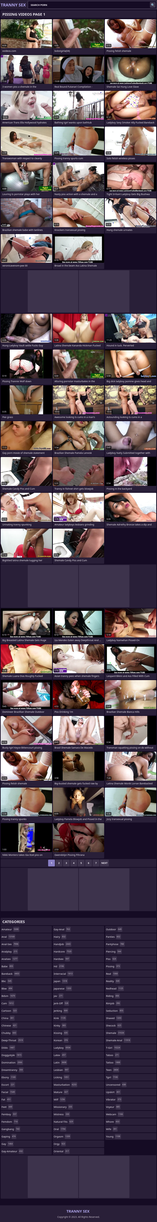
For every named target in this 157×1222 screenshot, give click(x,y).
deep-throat (13, 1040)
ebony (9, 1077)
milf (60, 1099)
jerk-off (61, 1003)
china (8, 1018)
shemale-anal (118, 1040)
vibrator (114, 1099)
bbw (7, 988)
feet (7, 1106)
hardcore (63, 951)
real (112, 973)
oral (60, 1129)
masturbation (65, 1084)
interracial (63, 973)
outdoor (114, 929)
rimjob (113, 1003)
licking (61, 1077)
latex (60, 1055)
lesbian (61, 1069)
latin (60, 1062)
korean (61, 1040)
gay (7, 1143)
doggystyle (12, 1055)
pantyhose (115, 944)
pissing (113, 966)
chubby (9, 1032)
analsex (10, 958)
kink (60, 1018)
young (113, 1136)
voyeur (113, 1106)
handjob (62, 944)
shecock (114, 1025)
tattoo (113, 1062)
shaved (114, 1018)
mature (61, 1092)
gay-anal (62, 929)
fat (6, 1099)
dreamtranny (13, 1069)
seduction (115, 1010)
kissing (61, 1032)
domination (12, 1062)
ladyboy (62, 1047)
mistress (62, 1114)
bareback (11, 973)
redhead (115, 988)
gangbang (11, 1129)
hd (59, 966)
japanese (63, 988)
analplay (10, 951)
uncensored (116, 1084)
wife (112, 1129)
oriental (62, 1151)
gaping (9, 1136)
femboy (9, 1114)
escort (8, 1084)
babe (8, 966)
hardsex (62, 958)
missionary (63, 1106)
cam (8, 1003)
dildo (8, 1047)
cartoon (9, 1010)
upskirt (113, 1092)
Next (104, 863)
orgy (60, 1143)
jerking (61, 1010)
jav (58, 995)
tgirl (112, 1077)
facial (9, 1092)
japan (61, 981)
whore (113, 1121)
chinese (9, 1025)
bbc (7, 981)
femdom (10, 1121)
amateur (10, 929)
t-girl (113, 1047)
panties (113, 936)
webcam (115, 1114)
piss (111, 958)
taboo (112, 1055)
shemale (115, 1032)
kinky (60, 1025)
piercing (114, 951)
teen (112, 1069)
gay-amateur (13, 1151)
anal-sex (10, 944)
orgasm (62, 1136)
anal (8, 936)
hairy (60, 936)
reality (113, 981)
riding (113, 995)
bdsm (9, 995)
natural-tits (64, 1121)
